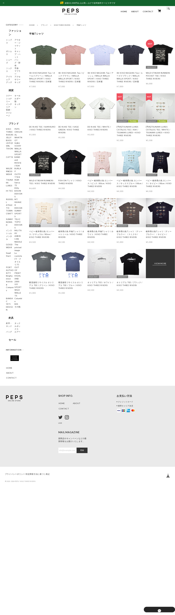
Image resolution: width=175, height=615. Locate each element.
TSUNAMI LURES (11, 239)
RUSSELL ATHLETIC (11, 276)
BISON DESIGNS (14, 270)
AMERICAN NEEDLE (11, 329)
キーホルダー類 (13, 123)
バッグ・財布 (12, 67)
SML (8, 186)
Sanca (9, 250)
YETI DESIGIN (13, 409)
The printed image (12, 342)
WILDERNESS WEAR (12, 223)
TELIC (9, 305)
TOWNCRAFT (13, 290)
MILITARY (11, 323)
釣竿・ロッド (12, 433)
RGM (8, 245)
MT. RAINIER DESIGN (12, 284)
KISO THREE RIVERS (62, 25)
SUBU (9, 182)
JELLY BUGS (12, 167)
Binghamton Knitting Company (12, 377)
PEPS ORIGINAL (14, 162)
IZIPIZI (9, 177)
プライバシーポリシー (15, 598)
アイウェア (11, 87)
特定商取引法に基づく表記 (42, 598)
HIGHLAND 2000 (14, 385)
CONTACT (148, 11)
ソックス (10, 72)
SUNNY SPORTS (14, 295)
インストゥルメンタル (13, 316)
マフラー (10, 82)
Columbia (10, 404)
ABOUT (135, 11)
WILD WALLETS (13, 394)
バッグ (9, 445)
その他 (9, 419)
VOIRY (9, 191)
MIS (8, 414)
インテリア (11, 128)
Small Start (11, 348)
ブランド (44, 25)
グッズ (9, 97)
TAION (9, 196)
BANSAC (10, 399)
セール (10, 457)
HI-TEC (9, 265)
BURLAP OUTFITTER (12, 231)
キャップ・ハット (13, 56)
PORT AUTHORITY (12, 362)
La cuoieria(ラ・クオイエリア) (13, 355)
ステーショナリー (13, 116)
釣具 (8, 426)
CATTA (9, 209)
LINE (60, 547)
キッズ (9, 102)
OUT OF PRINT (13, 369)
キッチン (10, 133)
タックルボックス (13, 439)
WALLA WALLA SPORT (13, 202)
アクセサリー (12, 92)
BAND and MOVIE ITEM (12, 215)
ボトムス (10, 49)
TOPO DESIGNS (14, 310)
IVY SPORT (11, 390)
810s (8, 260)
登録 (82, 574)
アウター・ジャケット (13, 43)
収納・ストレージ (13, 139)
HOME (124, 11)
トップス (10, 37)
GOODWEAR (12, 336)
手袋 (8, 77)
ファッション (13, 30)
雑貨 (8, 109)
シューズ (10, 62)
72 (7, 255)
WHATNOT (11, 172)
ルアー (9, 450)
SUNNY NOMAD (13, 300)
